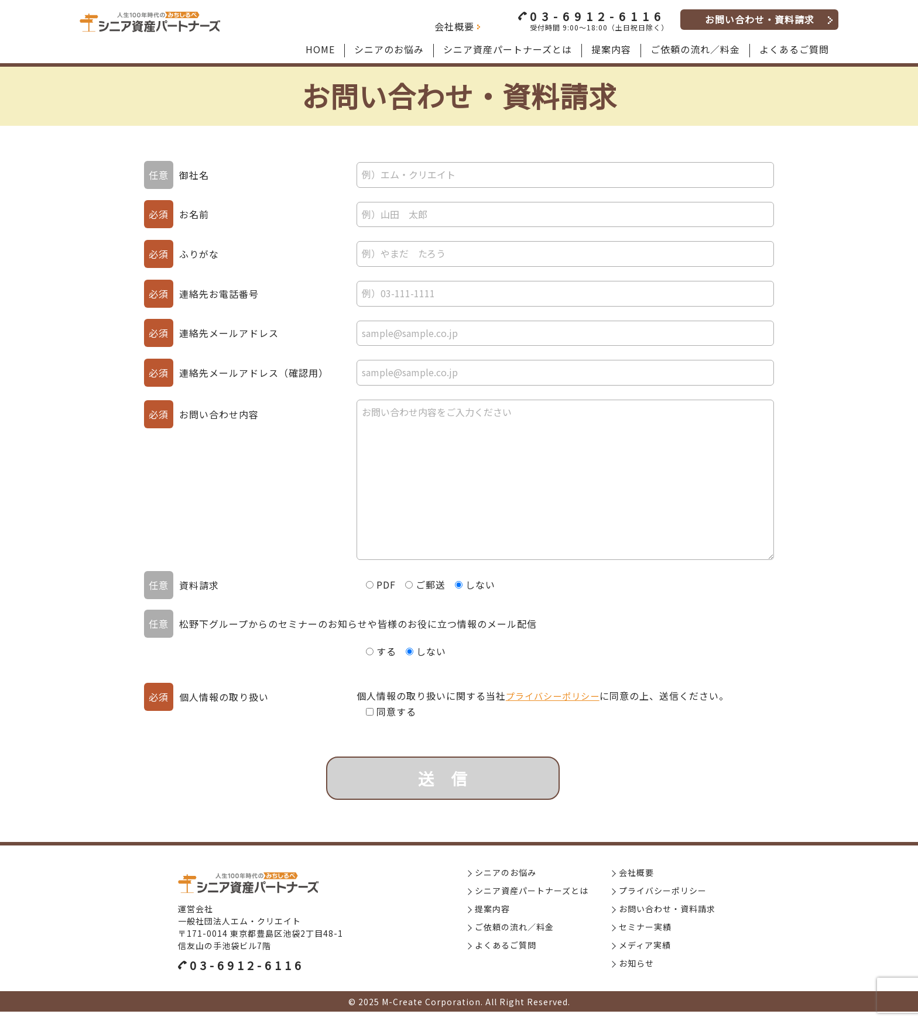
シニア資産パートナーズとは (531, 900)
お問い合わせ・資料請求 (759, 19)
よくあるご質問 (505, 954)
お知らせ (636, 972)
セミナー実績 (645, 936)
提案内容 (492, 918)
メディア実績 (645, 954)
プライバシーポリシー (553, 696)
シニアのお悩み (505, 882)
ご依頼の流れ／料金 (514, 936)
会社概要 (454, 26)
